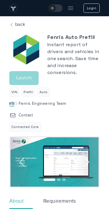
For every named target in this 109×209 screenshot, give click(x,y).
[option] (54, 162)
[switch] (55, 8)
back (17, 24)
